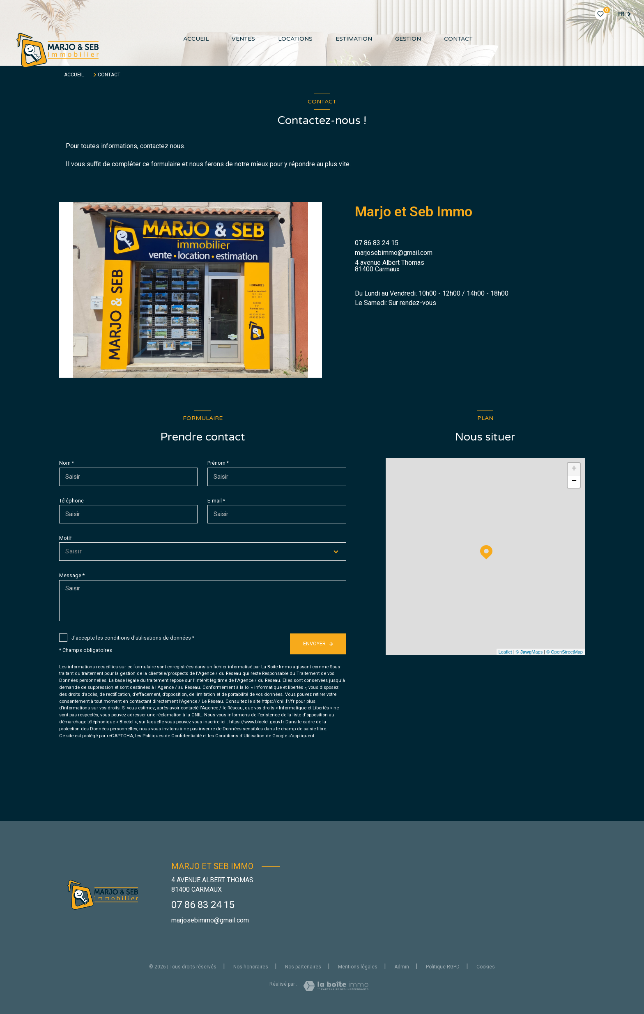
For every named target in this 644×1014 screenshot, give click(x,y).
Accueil (196, 39)
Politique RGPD (443, 967)
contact (458, 39)
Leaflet (505, 651)
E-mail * (216, 501)
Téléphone (71, 501)
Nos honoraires (250, 967)
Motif (65, 538)
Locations (295, 39)
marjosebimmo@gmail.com (393, 253)
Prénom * (218, 463)
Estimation (354, 39)
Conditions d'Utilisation (239, 736)
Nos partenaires (303, 967)
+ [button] (574, 469)
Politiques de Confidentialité (172, 736)
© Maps (529, 651)
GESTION (408, 39)
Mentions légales (357, 967)
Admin (401, 967)
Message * (72, 575)
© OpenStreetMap (564, 651)
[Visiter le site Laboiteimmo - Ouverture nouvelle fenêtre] (335, 986)
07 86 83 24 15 (376, 243)
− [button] (574, 481)
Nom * (66, 463)
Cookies (485, 967)
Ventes (243, 39)
